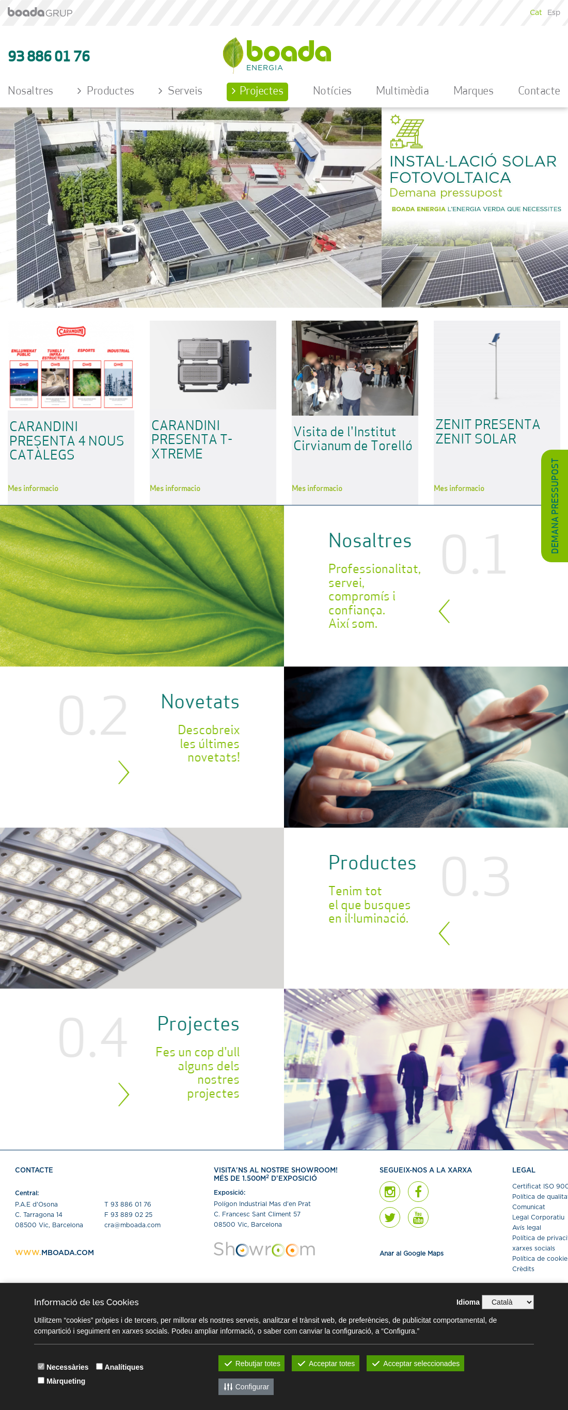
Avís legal (526, 1228)
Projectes (257, 91)
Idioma (468, 1302)
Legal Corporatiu (538, 1217)
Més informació (33, 489)
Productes (105, 91)
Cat (536, 13)
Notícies (332, 91)
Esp (553, 13)
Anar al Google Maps (412, 1253)
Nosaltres (30, 91)
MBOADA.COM (67, 1253)
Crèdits (523, 1269)
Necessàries (67, 1367)
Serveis (180, 91)
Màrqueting (65, 1381)
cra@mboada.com (132, 1225)
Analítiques (124, 1367)
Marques (473, 91)
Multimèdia (402, 91)
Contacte (539, 91)
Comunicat (528, 1207)
